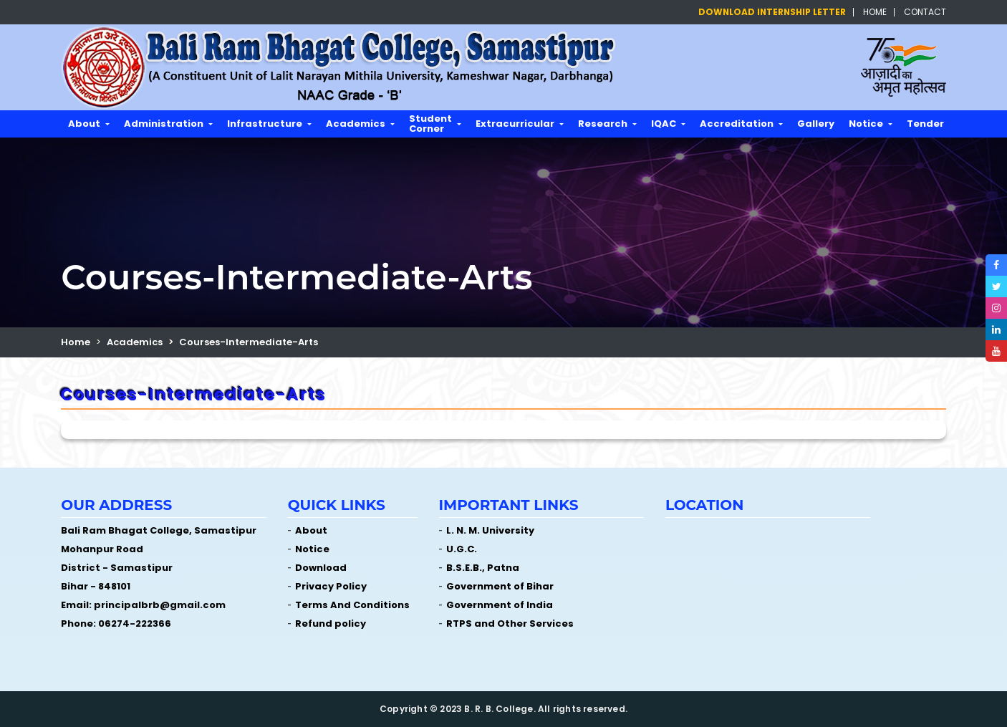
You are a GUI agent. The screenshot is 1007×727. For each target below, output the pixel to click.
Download (321, 567)
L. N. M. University (490, 530)
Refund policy (330, 623)
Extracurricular (515, 123)
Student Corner (430, 123)
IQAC (663, 123)
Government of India (499, 605)
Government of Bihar (500, 586)
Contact (925, 12)
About (84, 123)
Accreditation (737, 123)
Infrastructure (264, 123)
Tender (925, 123)
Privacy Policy (331, 586)
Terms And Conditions (352, 605)
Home (875, 12)
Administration (163, 123)
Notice (866, 123)
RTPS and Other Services (510, 623)
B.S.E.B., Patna (482, 567)
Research (602, 123)
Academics (355, 123)
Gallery (815, 123)
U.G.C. (461, 549)
